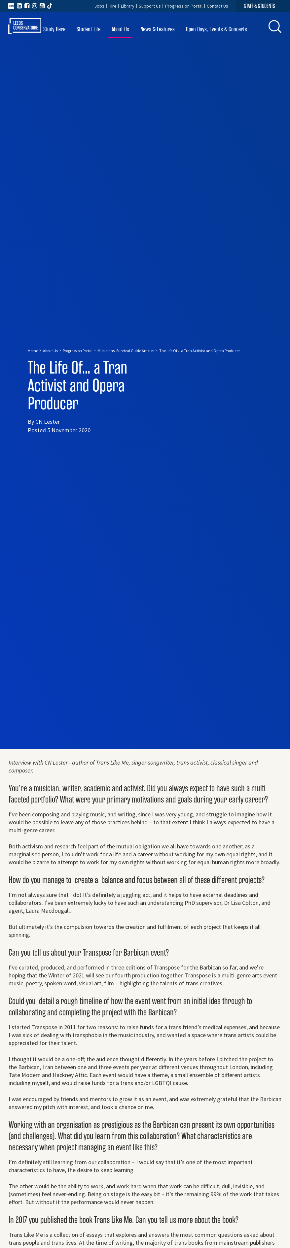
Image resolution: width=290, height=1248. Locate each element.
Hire (113, 6)
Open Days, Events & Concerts (216, 29)
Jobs (99, 6)
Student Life (88, 29)
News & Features (157, 29)
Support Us (150, 6)
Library (127, 6)
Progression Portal (183, 6)
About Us (120, 29)
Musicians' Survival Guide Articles (125, 350)
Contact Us (217, 6)
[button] (275, 26)
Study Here (54, 29)
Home (33, 350)
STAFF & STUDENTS (259, 6)
